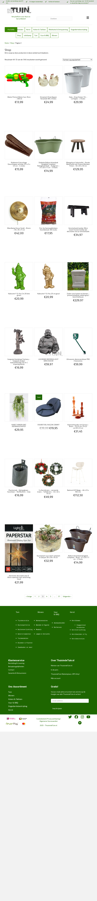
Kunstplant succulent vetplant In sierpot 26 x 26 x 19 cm (48, 556)
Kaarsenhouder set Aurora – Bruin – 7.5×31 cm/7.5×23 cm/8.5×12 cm (78, 426)
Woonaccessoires (41, 621)
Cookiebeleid (41, 719)
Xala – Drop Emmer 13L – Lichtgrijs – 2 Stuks (78, 98)
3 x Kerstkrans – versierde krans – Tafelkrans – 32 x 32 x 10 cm (48, 491)
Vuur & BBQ (44, 35)
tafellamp (27, 35)
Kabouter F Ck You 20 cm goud (48, 294)
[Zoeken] (54, 18)
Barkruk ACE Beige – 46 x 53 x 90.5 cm (78, 491)
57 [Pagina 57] (59, 596)
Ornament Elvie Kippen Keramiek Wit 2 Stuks (48, 98)
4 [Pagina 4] (46, 596)
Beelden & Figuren (42, 625)
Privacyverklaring (53, 719)
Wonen (54, 35)
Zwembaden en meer (25, 647)
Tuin (35, 35)
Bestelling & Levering (16, 663)
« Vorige (29, 596)
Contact (11, 670)
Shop (19, 35)
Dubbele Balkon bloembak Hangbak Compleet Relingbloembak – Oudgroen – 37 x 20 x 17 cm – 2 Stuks (48, 164)
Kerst (28, 30)
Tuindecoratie (23, 621)
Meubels (38, 629)
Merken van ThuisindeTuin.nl (61, 666)
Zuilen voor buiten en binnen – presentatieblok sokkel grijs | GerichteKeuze (78, 295)
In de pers (54, 670)
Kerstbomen (76, 621)
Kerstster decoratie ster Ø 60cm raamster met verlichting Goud (18, 577)
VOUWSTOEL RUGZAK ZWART (48, 425)
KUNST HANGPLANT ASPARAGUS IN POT (19, 425)
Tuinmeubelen (23, 638)
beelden (20, 30)
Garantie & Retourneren (17, 673)
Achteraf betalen (54, 1)
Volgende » (67, 596)
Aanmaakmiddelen (60, 623)
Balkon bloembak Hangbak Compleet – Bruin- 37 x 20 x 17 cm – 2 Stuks (78, 557)
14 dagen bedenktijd (36, 1)
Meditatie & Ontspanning (58, 30)
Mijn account (55, 678)
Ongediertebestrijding (79, 30)
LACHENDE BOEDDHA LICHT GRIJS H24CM (48, 360)
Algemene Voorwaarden (49, 721)
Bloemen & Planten (25, 643)
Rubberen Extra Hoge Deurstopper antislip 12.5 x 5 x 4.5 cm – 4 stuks (19, 164)
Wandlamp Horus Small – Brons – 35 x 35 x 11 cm (19, 229)
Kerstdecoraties (78, 639)
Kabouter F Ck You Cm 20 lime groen (19, 294)
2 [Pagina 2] (38, 596)
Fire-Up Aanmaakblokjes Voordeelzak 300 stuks (48, 229)
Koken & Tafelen (39, 30)
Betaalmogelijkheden (16, 666)
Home (7, 43)
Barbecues (58, 627)
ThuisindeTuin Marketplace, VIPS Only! (65, 674)
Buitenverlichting (25, 629)
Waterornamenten (24, 634)
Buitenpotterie (24, 625)
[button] (11, 29)
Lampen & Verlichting (43, 634)
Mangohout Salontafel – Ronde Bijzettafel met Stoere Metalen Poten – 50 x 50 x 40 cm (78, 164)
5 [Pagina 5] (50, 596)
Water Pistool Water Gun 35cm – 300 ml (18, 98)
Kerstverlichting (78, 630)
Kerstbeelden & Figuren (81, 634)
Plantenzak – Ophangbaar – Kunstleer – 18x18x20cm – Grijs (18, 491)
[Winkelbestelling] (77, 59)
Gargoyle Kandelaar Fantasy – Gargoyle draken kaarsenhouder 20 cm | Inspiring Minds (18, 361)
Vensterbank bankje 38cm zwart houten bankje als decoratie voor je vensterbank (78, 229)
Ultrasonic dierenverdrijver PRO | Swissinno (78, 360)
